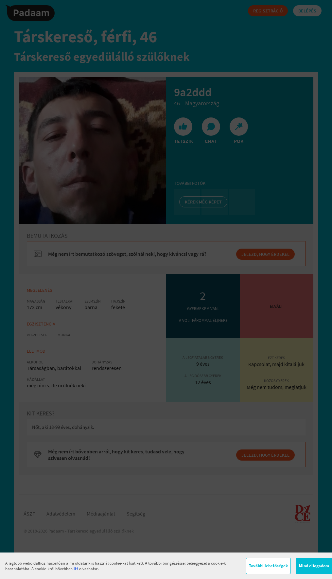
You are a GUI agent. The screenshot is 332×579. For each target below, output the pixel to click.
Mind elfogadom (314, 566)
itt (76, 568)
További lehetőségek (268, 566)
